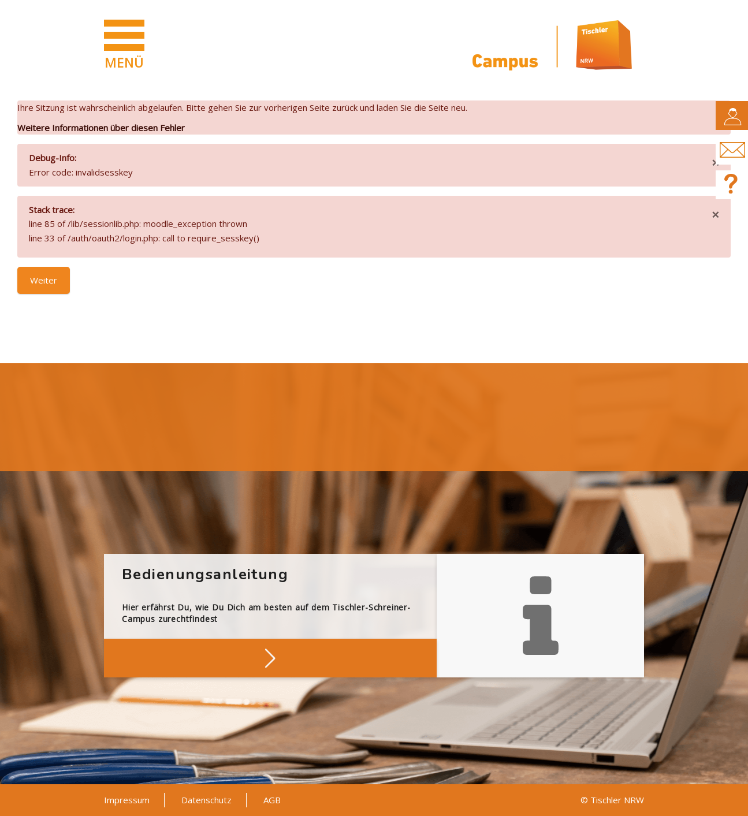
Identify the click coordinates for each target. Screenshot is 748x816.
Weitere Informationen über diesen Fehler (101, 127)
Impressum (127, 800)
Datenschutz (206, 800)
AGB (272, 800)
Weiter (43, 280)
